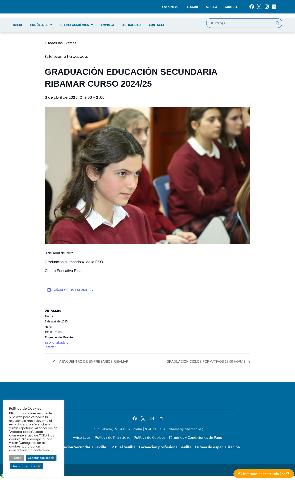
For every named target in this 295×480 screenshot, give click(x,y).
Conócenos (41, 24)
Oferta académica (76, 24)
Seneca (211, 7)
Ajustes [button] (16, 458)
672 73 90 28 (170, 7)
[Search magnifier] (277, 23)
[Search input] (242, 23)
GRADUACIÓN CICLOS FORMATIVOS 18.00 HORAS (206, 361)
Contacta (156, 25)
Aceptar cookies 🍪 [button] (41, 458)
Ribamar (50, 347)
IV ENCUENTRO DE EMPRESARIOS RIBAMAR (92, 361)
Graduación (59, 342)
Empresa (107, 25)
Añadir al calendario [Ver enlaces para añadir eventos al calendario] (71, 290)
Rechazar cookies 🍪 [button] (27, 466)
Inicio (17, 25)
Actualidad (131, 25)
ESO (48, 342)
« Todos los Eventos (60, 43)
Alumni (192, 7)
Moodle (231, 7)
